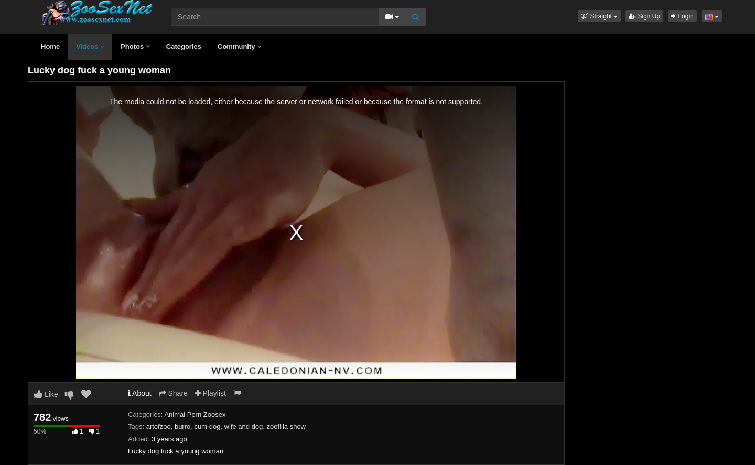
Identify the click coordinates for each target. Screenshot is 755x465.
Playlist (210, 393)
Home (50, 46)
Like (46, 394)
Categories (183, 46)
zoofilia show (286, 426)
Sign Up (644, 16)
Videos (90, 46)
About (140, 393)
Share (173, 393)
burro (182, 426)
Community (239, 46)
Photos (135, 46)
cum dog (208, 426)
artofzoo (158, 426)
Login (682, 16)
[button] (599, 16)
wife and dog (243, 426)
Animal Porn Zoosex (194, 414)
